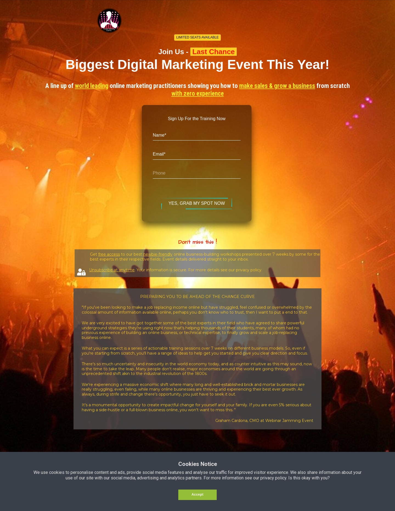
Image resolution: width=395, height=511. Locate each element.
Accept (197, 494)
